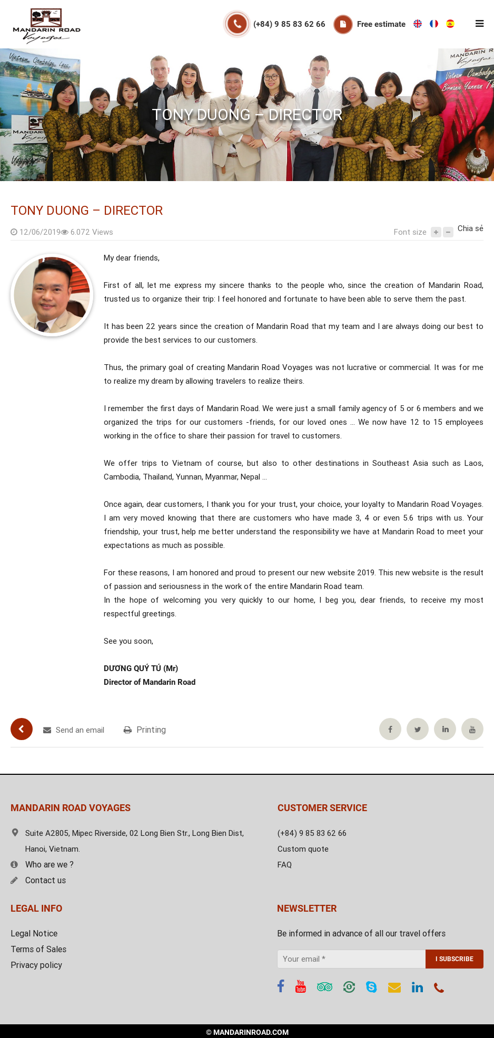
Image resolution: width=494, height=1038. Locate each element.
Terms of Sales (38, 949)
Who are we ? (42, 865)
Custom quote (303, 849)
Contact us (38, 880)
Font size (410, 232)
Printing (145, 730)
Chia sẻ (470, 228)
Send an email (73, 730)
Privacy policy (36, 965)
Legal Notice (34, 934)
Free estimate (381, 24)
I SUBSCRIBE (454, 959)
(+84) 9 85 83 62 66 (289, 24)
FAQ (285, 865)
